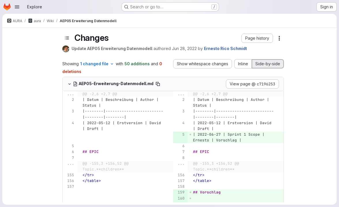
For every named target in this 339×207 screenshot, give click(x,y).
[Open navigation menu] (17, 7)
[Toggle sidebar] (67, 37)
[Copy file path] (157, 83)
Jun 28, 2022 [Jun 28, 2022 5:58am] (184, 48)
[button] (257, 38)
